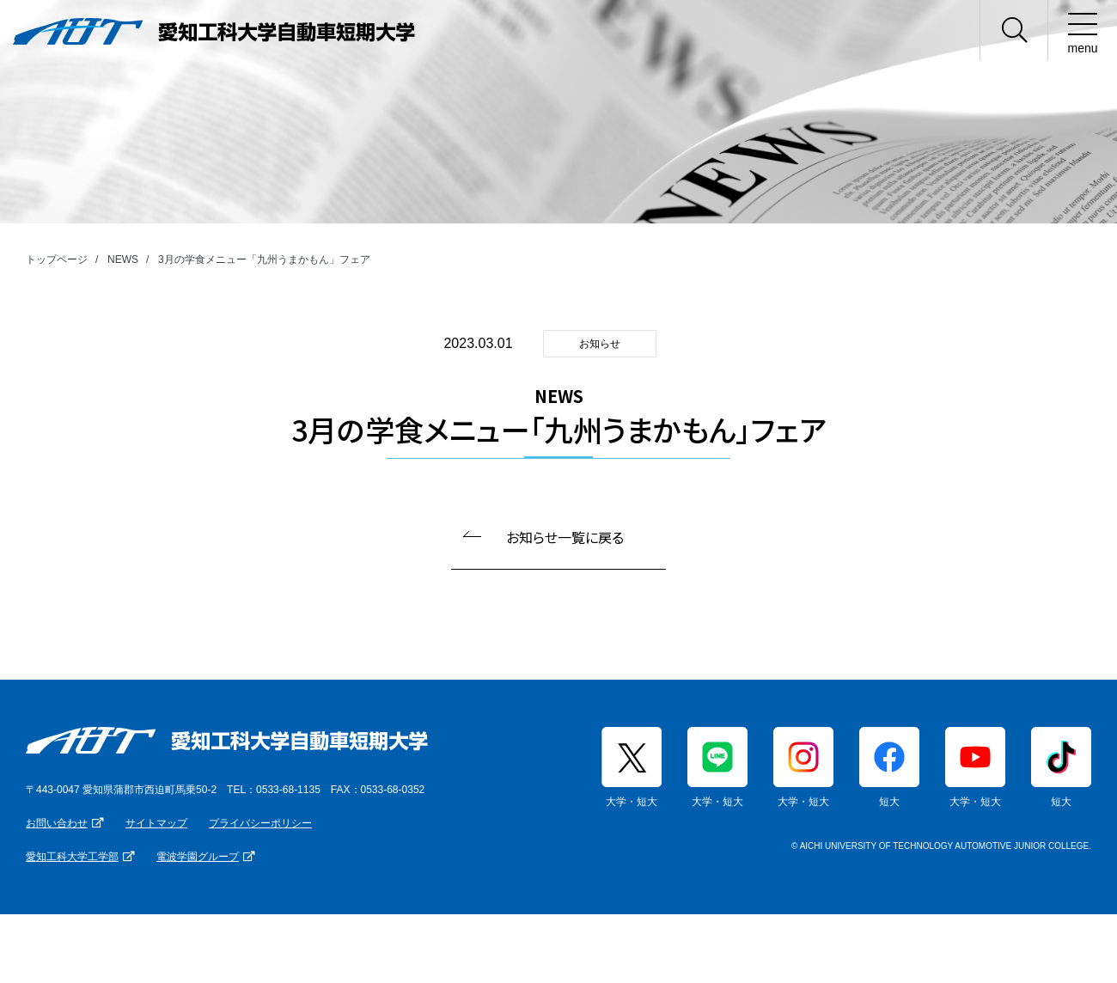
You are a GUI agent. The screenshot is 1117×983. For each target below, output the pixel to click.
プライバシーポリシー (260, 823)
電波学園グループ (197, 857)
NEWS (122, 259)
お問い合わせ (57, 823)
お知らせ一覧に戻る (565, 537)
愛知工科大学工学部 (72, 857)
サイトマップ (156, 823)
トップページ (57, 259)
